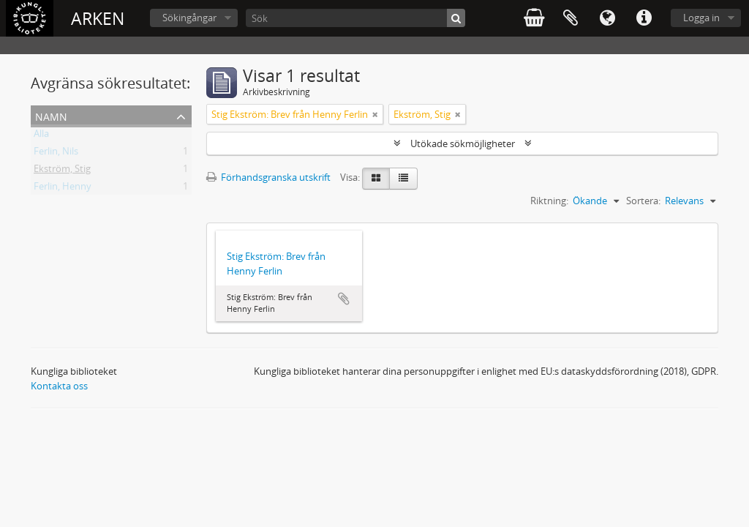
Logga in (701, 17)
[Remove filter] (375, 114)
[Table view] (403, 179)
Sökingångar (189, 17)
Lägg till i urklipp (343, 298)
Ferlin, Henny (62, 188)
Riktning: (549, 200)
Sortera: (643, 200)
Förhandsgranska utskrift (268, 177)
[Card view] (376, 179)
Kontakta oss (59, 385)
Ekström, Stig (62, 171)
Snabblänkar (643, 18)
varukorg (534, 18)
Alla (41, 136)
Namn (51, 115)
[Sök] (355, 18)
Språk (607, 18)
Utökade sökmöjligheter (462, 143)
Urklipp (570, 18)
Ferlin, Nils (56, 153)
